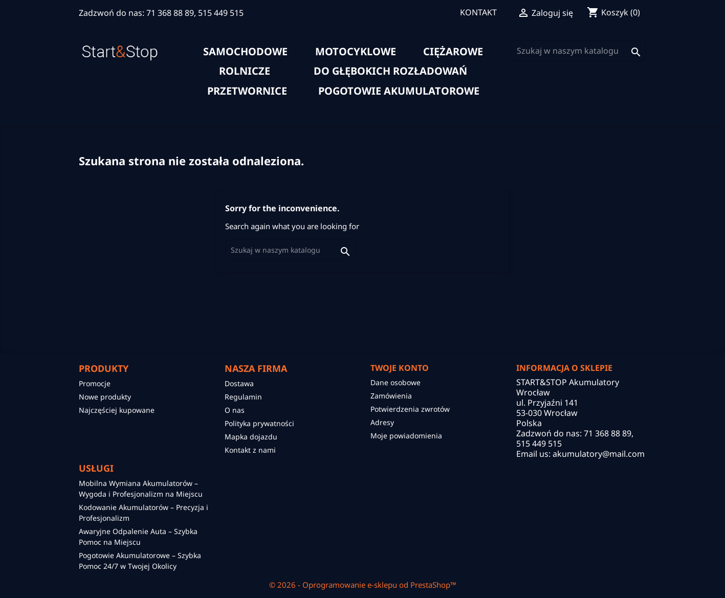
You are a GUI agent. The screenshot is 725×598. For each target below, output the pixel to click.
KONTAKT (478, 12)
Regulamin (243, 397)
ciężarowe (453, 51)
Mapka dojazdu (251, 436)
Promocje (95, 383)
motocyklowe (355, 51)
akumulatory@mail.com (599, 453)
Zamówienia (391, 396)
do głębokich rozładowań (390, 71)
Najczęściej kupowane (117, 410)
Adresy (382, 422)
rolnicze (244, 71)
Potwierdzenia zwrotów (410, 409)
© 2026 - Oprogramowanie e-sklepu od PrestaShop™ (362, 585)
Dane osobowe (395, 382)
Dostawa (239, 383)
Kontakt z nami (250, 450)
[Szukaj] (578, 50)
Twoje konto (399, 367)
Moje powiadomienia (406, 435)
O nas (235, 410)
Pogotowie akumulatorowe (398, 91)
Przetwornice (247, 91)
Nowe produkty (105, 397)
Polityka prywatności (259, 423)
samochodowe (245, 51)
